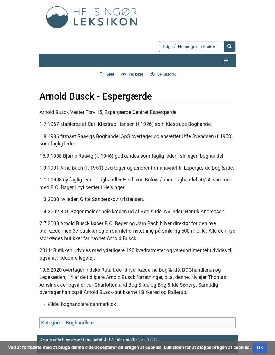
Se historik (166, 74)
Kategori (50, 323)
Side (110, 74)
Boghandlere (80, 323)
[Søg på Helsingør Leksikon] (191, 46)
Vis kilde (135, 74)
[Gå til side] (230, 46)
